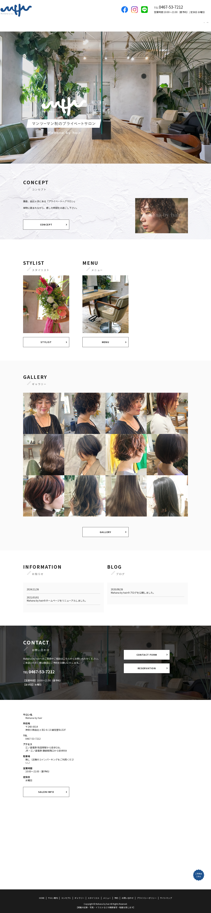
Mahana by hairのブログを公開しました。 (133, 589)
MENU (105, 339)
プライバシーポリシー (147, 894)
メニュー (184, 24)
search (207, 24)
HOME (93, 24)
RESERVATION (147, 665)
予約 (198, 24)
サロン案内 (109, 24)
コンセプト (128, 24)
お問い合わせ (128, 894)
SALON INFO (46, 788)
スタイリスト (166, 24)
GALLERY (105, 528)
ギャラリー (146, 24)
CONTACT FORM (146, 651)
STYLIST (46, 339)
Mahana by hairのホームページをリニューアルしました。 (57, 597)
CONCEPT (46, 221)
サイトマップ (166, 894)
